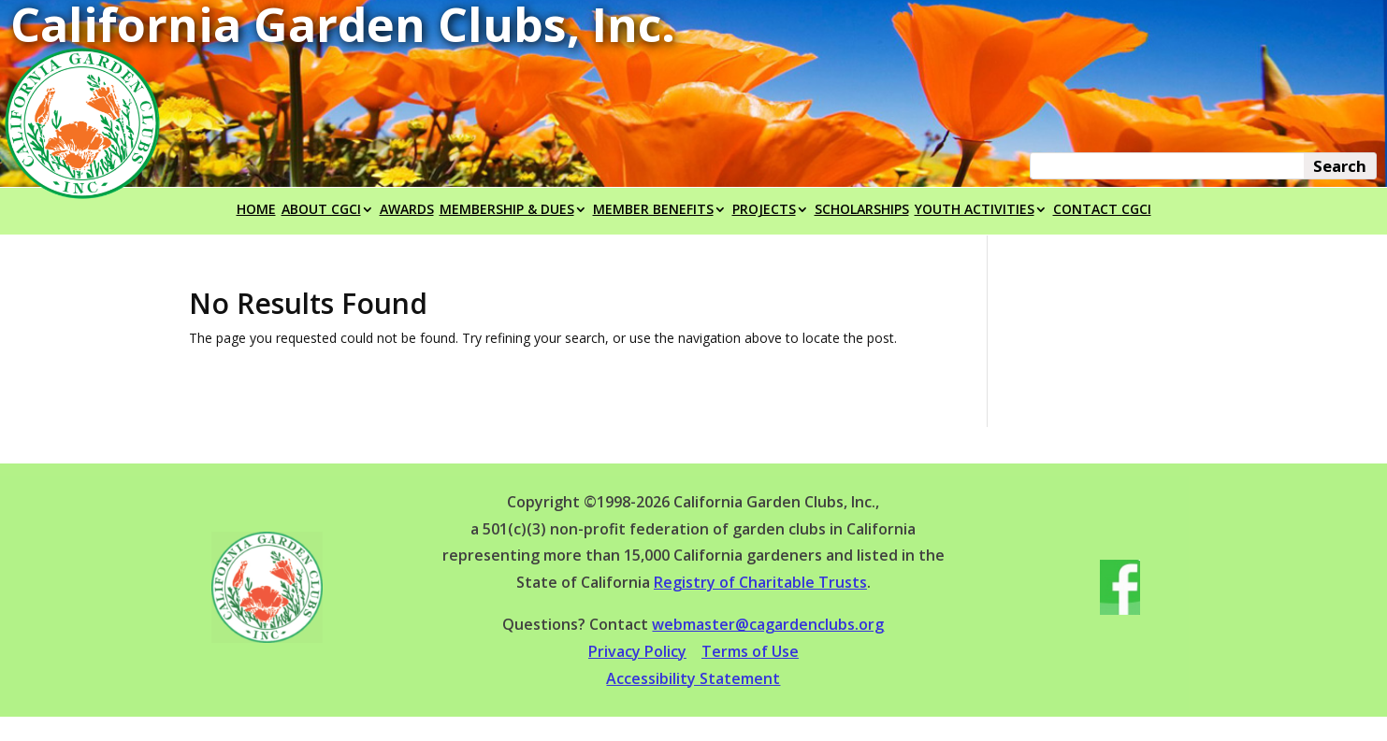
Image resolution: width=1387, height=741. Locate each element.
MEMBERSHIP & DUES (507, 210)
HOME (256, 210)
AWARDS (407, 210)
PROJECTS (764, 210)
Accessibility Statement (693, 678)
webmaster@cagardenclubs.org (768, 624)
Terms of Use (750, 651)
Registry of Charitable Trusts (760, 582)
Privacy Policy (637, 651)
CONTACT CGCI (1102, 210)
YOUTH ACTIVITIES (974, 210)
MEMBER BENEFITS (653, 210)
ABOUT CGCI (321, 210)
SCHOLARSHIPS (862, 210)
